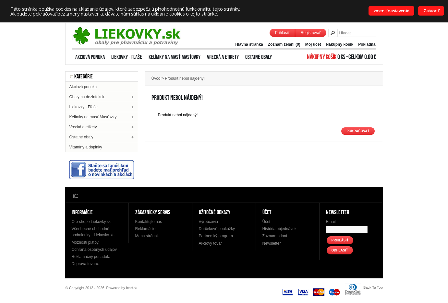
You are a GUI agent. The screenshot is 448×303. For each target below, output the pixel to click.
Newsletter (271, 243)
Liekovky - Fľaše (126, 57)
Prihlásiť (282, 32)
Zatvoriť (431, 11)
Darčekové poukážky (217, 229)
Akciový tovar (210, 243)
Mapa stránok (147, 236)
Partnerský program (216, 236)
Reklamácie (145, 229)
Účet (266, 221)
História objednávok (279, 229)
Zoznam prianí (274, 236)
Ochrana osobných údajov (94, 249)
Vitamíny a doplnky (85, 147)
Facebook (75, 195)
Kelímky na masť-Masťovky (174, 57)
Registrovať (311, 32)
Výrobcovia (208, 221)
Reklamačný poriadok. (91, 256)
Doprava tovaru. (85, 264)
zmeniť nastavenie (391, 11)
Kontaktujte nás (148, 221)
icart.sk (132, 288)
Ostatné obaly (258, 57)
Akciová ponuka (90, 57)
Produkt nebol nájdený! (185, 78)
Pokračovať (357, 131)
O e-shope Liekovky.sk (91, 221)
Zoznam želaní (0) (284, 44)
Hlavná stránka (249, 44)
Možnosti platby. (86, 242)
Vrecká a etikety (223, 57)
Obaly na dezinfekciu (87, 97)
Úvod (156, 78)
